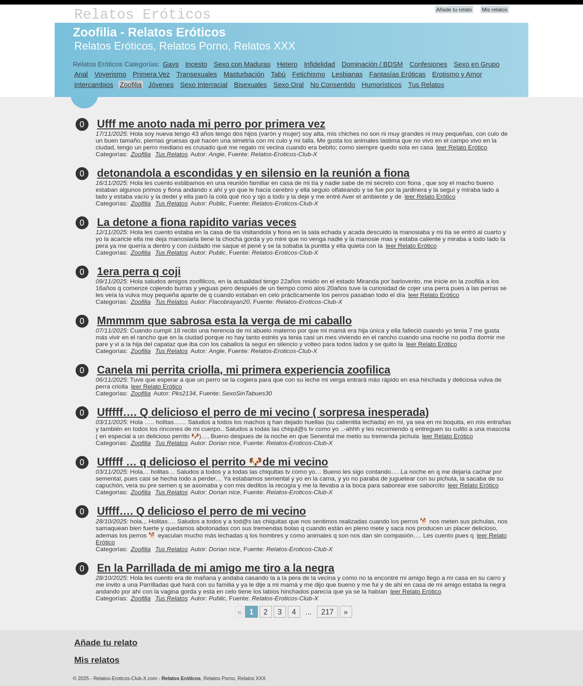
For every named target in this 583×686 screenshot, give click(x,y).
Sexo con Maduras (242, 64)
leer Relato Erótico (461, 147)
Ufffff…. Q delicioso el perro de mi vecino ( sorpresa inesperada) (263, 412)
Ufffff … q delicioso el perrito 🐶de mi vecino (212, 462)
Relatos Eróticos (142, 15)
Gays (171, 64)
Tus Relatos (426, 84)
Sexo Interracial (203, 84)
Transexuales (196, 74)
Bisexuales (250, 84)
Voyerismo (110, 74)
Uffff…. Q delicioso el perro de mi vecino (201, 511)
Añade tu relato (454, 9)
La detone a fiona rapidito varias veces (197, 222)
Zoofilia (131, 84)
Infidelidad (319, 64)
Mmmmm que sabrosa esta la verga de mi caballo (224, 320)
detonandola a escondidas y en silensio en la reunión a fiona (253, 173)
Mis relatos (494, 9)
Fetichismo (308, 74)
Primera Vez (151, 74)
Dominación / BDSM (372, 64)
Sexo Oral (288, 84)
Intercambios (93, 84)
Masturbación (244, 74)
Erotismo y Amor (457, 74)
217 (327, 612)
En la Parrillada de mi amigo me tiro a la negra (215, 568)
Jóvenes (161, 84)
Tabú (278, 74)
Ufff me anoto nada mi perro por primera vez (211, 124)
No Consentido (332, 84)
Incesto (196, 64)
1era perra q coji (139, 271)
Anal (81, 74)
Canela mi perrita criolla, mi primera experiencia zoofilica (243, 369)
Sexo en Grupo (477, 64)
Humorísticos (381, 84)
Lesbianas (347, 74)
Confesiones (428, 64)
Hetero (287, 64)
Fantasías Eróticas (397, 74)
